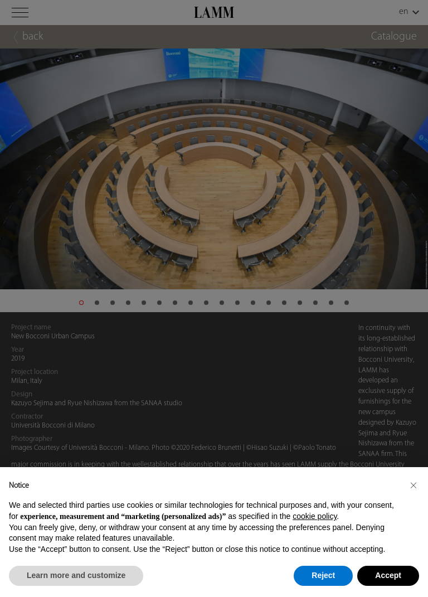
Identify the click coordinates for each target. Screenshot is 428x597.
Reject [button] (323, 575)
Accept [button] (388, 575)
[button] (413, 485)
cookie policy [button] (315, 516)
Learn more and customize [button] (76, 575)
